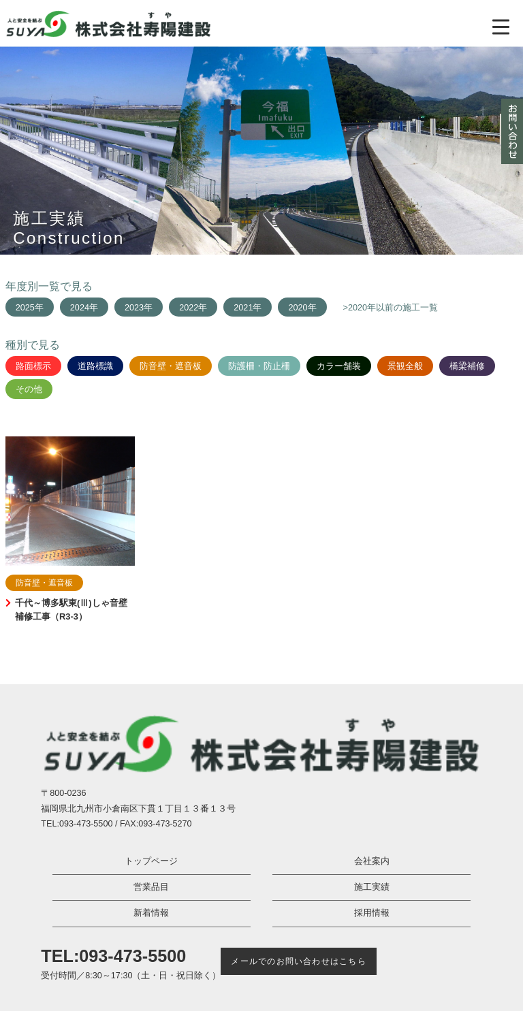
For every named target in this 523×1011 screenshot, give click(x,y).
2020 (297, 307)
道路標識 (95, 366)
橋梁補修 (467, 366)
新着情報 (151, 913)
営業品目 (151, 887)
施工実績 (372, 887)
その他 (29, 389)
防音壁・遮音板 (171, 366)
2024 (79, 307)
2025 (25, 307)
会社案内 (372, 861)
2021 (243, 307)
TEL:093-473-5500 (113, 955)
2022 (188, 307)
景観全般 (405, 366)
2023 (134, 307)
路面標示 (33, 366)
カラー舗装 (339, 366)
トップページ (151, 861)
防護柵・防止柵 (259, 366)
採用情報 (372, 913)
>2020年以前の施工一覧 (391, 307)
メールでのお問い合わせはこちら (298, 961)
